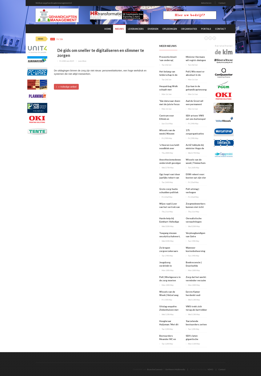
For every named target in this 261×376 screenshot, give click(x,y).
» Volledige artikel (66, 86)
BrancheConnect (154, 369)
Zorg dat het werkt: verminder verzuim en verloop (196, 280)
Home (107, 29)
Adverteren (206, 3)
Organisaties (189, 29)
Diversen (153, 29)
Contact (222, 3)
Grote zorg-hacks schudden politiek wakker (168, 192)
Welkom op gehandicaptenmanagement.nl (54, 3)
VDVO (210, 369)
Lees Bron (82, 61)
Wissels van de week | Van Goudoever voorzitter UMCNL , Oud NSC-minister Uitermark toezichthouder (124, 39)
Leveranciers (136, 29)
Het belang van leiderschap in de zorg (168, 75)
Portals (206, 29)
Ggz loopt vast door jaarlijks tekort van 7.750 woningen (169, 177)
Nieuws (119, 29)
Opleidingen (169, 29)
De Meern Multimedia (175, 369)
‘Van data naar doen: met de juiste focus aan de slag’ (169, 104)
